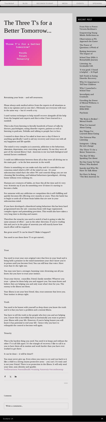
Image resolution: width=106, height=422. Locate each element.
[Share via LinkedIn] (16, 376)
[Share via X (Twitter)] (10, 376)
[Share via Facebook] (5, 376)
